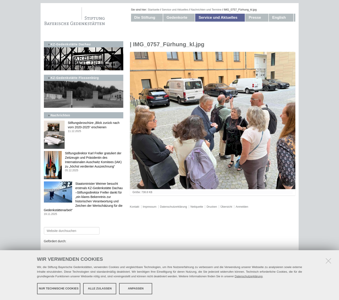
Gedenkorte (177, 17)
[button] (160, 18)
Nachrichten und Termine (206, 9)
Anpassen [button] (136, 288)
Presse (255, 17)
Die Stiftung (144, 17)
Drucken (212, 206)
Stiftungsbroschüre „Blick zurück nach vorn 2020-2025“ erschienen (83, 127)
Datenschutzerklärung (248, 276)
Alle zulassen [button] (100, 288)
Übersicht (226, 206)
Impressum (149, 206)
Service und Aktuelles (175, 9)
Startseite (153, 9)
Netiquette (197, 206)
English (279, 17)
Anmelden (242, 206)
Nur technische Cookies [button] (59, 288)
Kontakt (134, 206)
